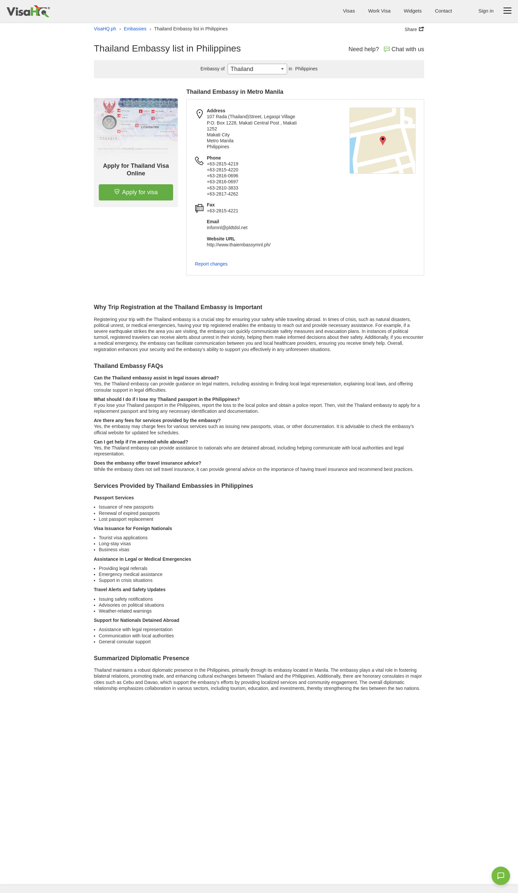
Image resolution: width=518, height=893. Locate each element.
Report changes (211, 264)
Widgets (413, 11)
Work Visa (379, 11)
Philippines (302, 68)
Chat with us (404, 49)
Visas (349, 11)
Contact (443, 11)
